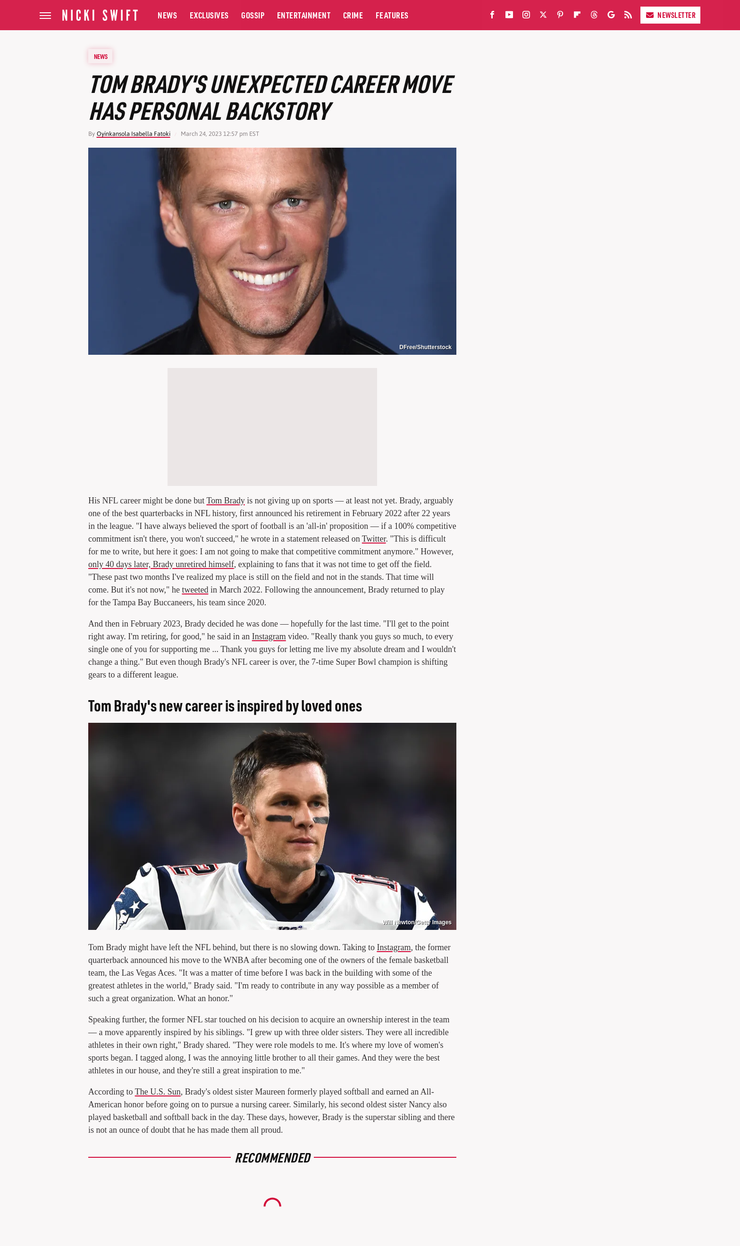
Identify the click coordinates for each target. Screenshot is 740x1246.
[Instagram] (526, 16)
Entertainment (304, 14)
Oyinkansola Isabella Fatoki (133, 133)
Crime (353, 14)
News (167, 14)
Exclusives (209, 14)
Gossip (252, 14)
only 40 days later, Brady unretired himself (161, 564)
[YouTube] (509, 16)
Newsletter (670, 15)
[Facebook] (492, 16)
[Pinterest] (560, 16)
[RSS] (628, 16)
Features (392, 14)
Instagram (269, 636)
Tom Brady (225, 500)
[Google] (611, 16)
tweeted (195, 589)
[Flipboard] (577, 16)
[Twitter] (543, 16)
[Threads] (594, 16)
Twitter (374, 539)
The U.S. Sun (158, 1091)
